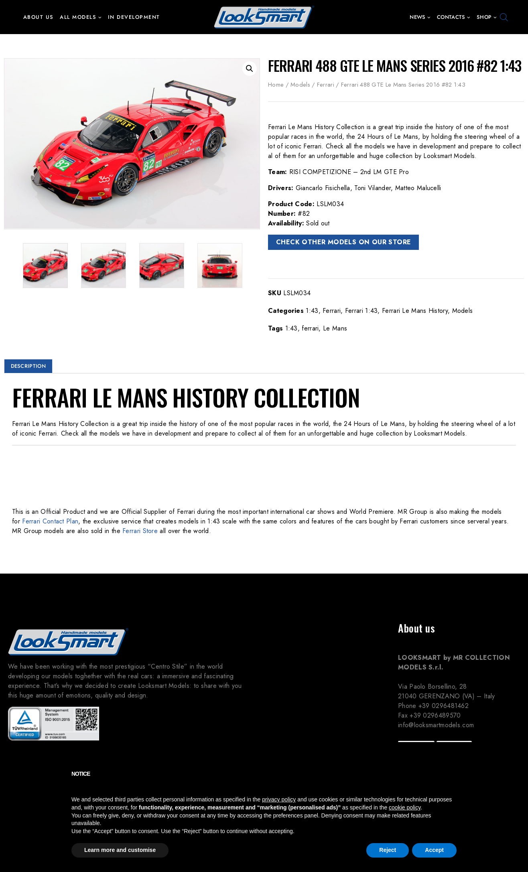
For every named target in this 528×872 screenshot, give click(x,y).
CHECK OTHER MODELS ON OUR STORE (343, 242)
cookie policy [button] (404, 807)
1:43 (312, 310)
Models (300, 84)
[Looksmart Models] (264, 17)
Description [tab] (28, 366)
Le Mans (335, 328)
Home (276, 84)
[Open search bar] (504, 17)
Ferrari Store (140, 530)
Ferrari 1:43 (361, 310)
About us (38, 17)
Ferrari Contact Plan (50, 521)
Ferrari (325, 84)
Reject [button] (387, 850)
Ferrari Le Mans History (415, 310)
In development (134, 17)
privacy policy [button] (279, 799)
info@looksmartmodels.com (436, 725)
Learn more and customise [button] (120, 850)
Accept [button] (434, 850)
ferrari (310, 328)
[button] (99, 17)
